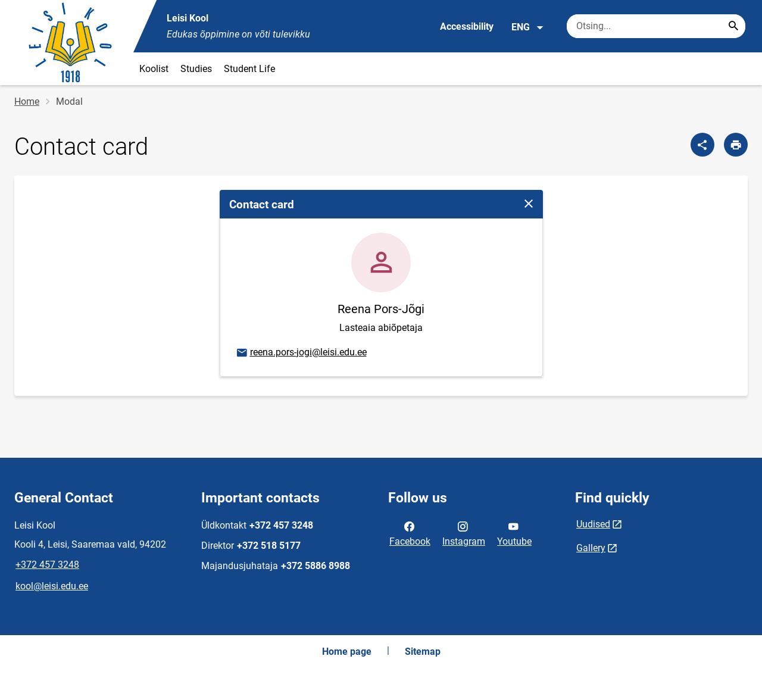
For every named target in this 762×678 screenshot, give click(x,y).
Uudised (593, 524)
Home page (346, 651)
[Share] (702, 145)
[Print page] (736, 145)
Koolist (153, 68)
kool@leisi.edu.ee (51, 586)
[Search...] (733, 26)
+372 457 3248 (47, 564)
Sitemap (423, 651)
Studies (196, 68)
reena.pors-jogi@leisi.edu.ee (301, 353)
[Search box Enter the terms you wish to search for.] (656, 26)
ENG (527, 27)
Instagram (463, 532)
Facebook (409, 532)
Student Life (249, 68)
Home (26, 101)
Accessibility (467, 26)
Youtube (514, 532)
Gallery (590, 548)
